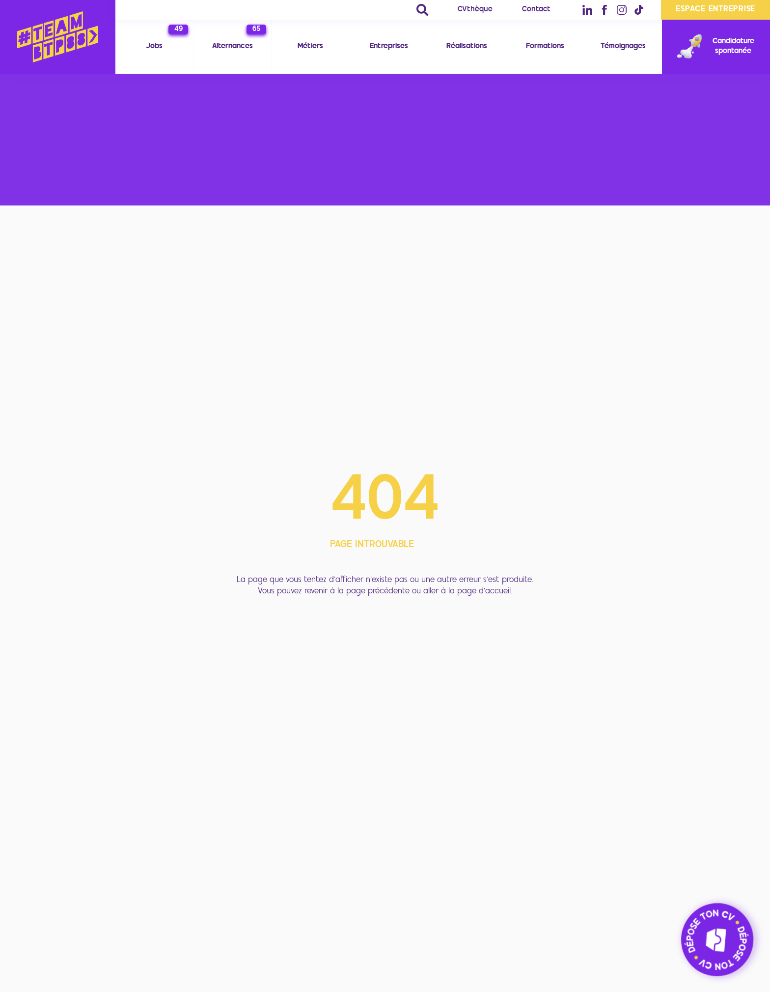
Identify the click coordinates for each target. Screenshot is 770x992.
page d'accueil (484, 591)
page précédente (378, 591)
